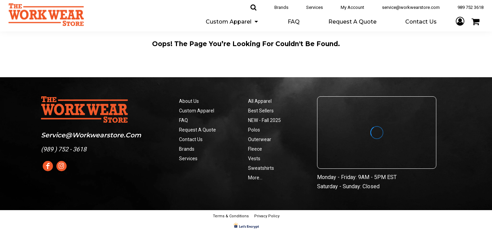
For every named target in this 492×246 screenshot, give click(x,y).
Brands (281, 7)
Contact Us (191, 139)
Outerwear (259, 139)
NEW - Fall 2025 (264, 120)
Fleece (255, 149)
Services (314, 7)
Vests (254, 158)
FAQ (183, 120)
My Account (352, 7)
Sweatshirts (261, 168)
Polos (254, 130)
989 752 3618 (470, 7)
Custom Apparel (196, 110)
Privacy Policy (266, 216)
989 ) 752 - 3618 (64, 149)
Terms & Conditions (231, 216)
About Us (189, 101)
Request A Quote (197, 130)
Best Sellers (261, 110)
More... (255, 177)
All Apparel (260, 101)
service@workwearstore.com (411, 7)
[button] (232, 21)
